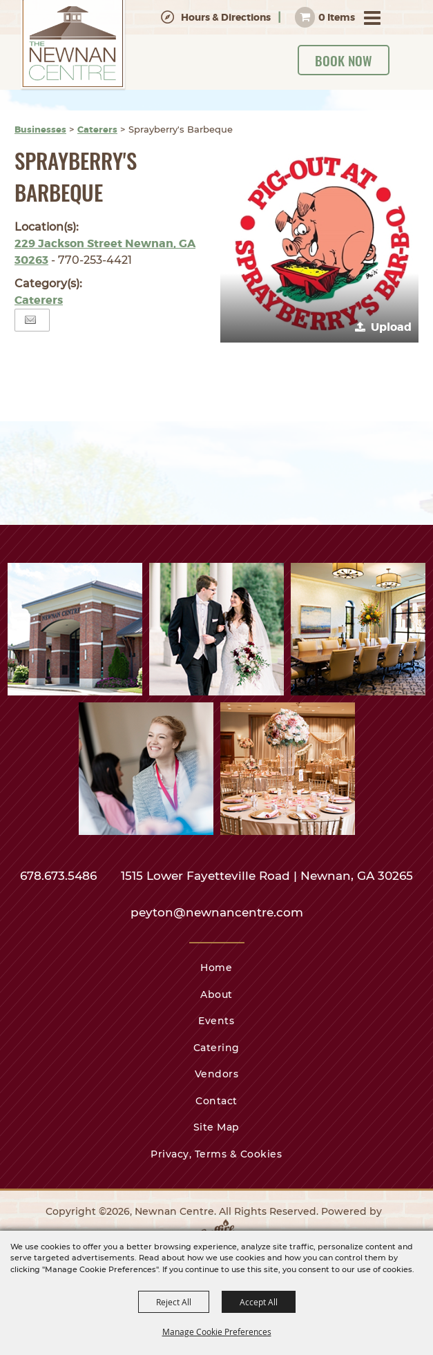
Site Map (216, 1127)
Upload (391, 327)
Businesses (40, 129)
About (216, 994)
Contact (216, 1101)
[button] (319, 243)
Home (216, 967)
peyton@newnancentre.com (217, 912)
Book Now (343, 60)
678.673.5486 (60, 876)
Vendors (217, 1074)
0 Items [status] (336, 17)
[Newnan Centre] (73, 45)
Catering (216, 1047)
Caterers (97, 129)
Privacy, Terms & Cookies (216, 1154)
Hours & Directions (226, 17)
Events (216, 1021)
